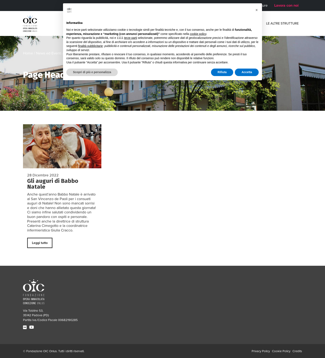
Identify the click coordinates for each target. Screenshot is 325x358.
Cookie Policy (281, 351)
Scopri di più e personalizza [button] (92, 72)
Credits (297, 351)
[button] (256, 10)
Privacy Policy (261, 351)
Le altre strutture (282, 23)
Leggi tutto (40, 243)
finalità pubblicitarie (90, 46)
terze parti (130, 37)
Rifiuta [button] (222, 72)
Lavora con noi (286, 5)
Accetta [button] (246, 72)
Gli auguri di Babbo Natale (52, 183)
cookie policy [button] (198, 34)
